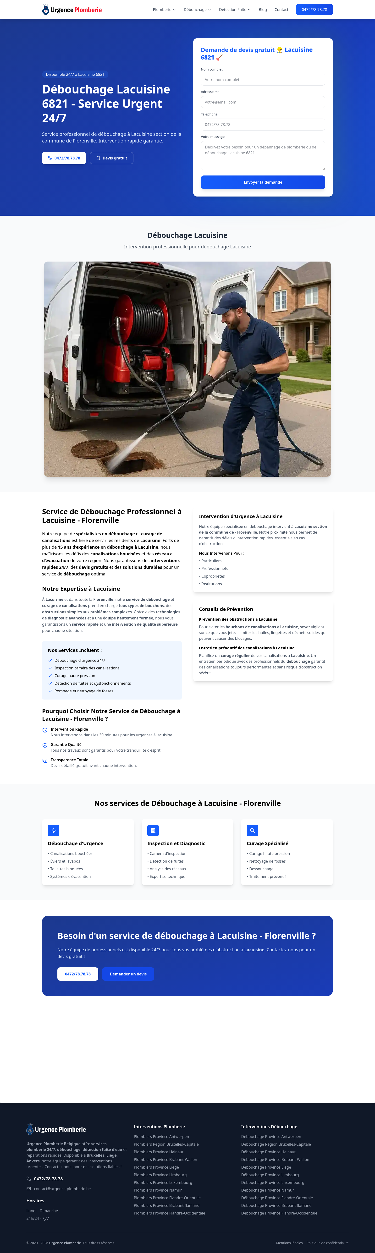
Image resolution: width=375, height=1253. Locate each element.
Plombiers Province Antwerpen (161, 1136)
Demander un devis (128, 974)
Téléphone (209, 114)
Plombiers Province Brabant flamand (166, 1205)
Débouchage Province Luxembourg (272, 1182)
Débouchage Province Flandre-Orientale (277, 1197)
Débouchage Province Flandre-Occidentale (279, 1213)
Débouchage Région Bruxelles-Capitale (276, 1144)
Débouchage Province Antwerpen (271, 1136)
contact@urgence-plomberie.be (58, 1188)
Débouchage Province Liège (266, 1167)
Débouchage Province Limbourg (270, 1174)
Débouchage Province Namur (267, 1190)
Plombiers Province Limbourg (160, 1174)
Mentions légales (289, 1243)
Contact (281, 9)
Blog (263, 9)
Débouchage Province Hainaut (268, 1152)
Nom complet (212, 69)
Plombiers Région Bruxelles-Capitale (166, 1144)
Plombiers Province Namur (158, 1190)
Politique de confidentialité (328, 1243)
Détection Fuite (235, 9)
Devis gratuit (111, 158)
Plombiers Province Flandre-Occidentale (169, 1213)
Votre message (213, 136)
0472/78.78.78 (314, 9)
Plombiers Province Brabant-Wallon (165, 1159)
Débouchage (198, 9)
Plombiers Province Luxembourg (163, 1182)
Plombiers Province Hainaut (158, 1152)
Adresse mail (211, 91)
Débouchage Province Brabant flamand (276, 1205)
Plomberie (164, 9)
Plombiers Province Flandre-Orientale (167, 1197)
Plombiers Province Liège (156, 1167)
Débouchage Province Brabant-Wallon (275, 1159)
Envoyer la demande (263, 182)
